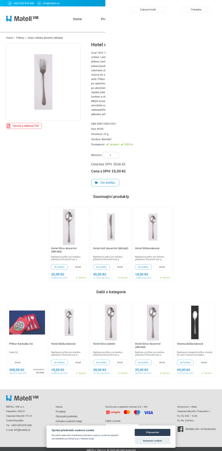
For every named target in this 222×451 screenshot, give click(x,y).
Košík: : (181, 3)
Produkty (107, 19)
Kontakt (139, 19)
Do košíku (105, 181)
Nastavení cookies (152, 441)
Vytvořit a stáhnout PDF (22, 126)
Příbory (20, 37)
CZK (203, 3)
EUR (212, 3)
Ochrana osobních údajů (69, 418)
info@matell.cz (48, 3)
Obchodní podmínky (66, 414)
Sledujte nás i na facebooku (201, 427)
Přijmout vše (152, 432)
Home (77, 19)
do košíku (59, 265)
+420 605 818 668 (21, 3)
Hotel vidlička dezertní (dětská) (45, 37)
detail (78, 265)
